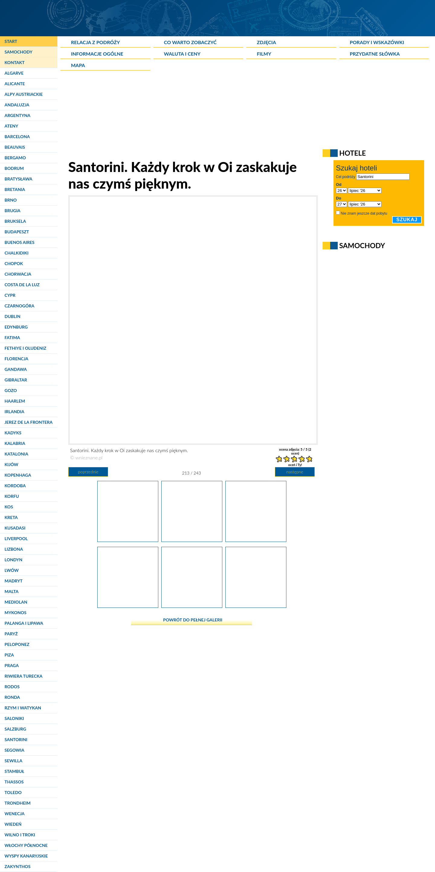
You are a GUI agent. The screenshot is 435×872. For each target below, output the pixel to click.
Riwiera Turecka (24, 676)
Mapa (78, 65)
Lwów (12, 570)
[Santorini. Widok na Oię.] (255, 605)
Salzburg (15, 728)
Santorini (16, 739)
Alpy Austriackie (24, 94)
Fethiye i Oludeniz (25, 348)
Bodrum (14, 168)
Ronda (12, 697)
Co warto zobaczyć (190, 42)
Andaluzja (17, 104)
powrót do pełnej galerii (192, 619)
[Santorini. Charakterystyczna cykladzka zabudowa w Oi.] (191, 605)
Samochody (18, 51)
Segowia (14, 750)
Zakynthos (18, 866)
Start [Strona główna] (11, 41)
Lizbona (14, 549)
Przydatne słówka (375, 54)
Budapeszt (17, 231)
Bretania (15, 189)
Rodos (12, 686)
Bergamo (15, 157)
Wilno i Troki (20, 834)
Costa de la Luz (22, 284)
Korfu (12, 496)
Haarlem (15, 401)
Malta (11, 591)
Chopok (14, 263)
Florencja (16, 358)
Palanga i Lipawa (24, 623)
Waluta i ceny (182, 54)
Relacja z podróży (95, 42)
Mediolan (16, 602)
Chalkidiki (16, 252)
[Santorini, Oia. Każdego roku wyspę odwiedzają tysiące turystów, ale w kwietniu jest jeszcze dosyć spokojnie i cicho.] (127, 605)
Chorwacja (18, 274)
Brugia (13, 210)
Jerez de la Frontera (29, 422)
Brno (11, 200)
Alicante (15, 83)
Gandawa (16, 369)
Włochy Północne (26, 845)
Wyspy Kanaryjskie (26, 855)
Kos (9, 506)
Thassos (14, 781)
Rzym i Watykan (23, 707)
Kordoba (15, 485)
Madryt (14, 580)
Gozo (11, 390)
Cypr (10, 295)
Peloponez (17, 644)
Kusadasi (15, 527)
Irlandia (14, 411)
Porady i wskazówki (377, 42)
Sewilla (13, 760)
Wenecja (14, 813)
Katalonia (16, 453)
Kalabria (15, 443)
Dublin (12, 316)
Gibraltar (16, 379)
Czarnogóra (19, 305)
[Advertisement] (206, 116)
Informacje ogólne (97, 54)
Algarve (14, 73)
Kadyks (13, 432)
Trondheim (18, 803)
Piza (9, 654)
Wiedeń (13, 824)
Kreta (11, 517)
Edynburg (16, 326)
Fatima (12, 337)
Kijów (11, 464)
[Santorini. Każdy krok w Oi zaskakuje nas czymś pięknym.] (191, 539)
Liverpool (16, 538)
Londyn (13, 559)
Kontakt (14, 62)
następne (294, 471)
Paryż (11, 633)
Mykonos (15, 612)
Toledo (13, 792)
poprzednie (88, 471)
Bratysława (18, 178)
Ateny (11, 125)
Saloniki (14, 718)
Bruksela (15, 221)
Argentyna (18, 115)
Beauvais (15, 147)
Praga (12, 665)
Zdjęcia (266, 42)
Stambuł (14, 771)
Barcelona (17, 136)
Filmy (264, 54)
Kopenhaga (18, 475)
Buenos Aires (19, 242)
